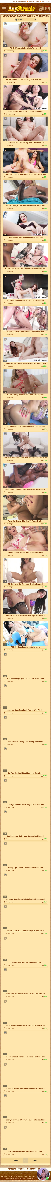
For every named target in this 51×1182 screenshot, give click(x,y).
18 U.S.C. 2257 (25, 1173)
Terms (21, 1169)
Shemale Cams (34, 1)
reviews (12, 1169)
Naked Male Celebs (19, 1)
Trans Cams (45, 1)
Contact (31, 1169)
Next (35, 1160)
